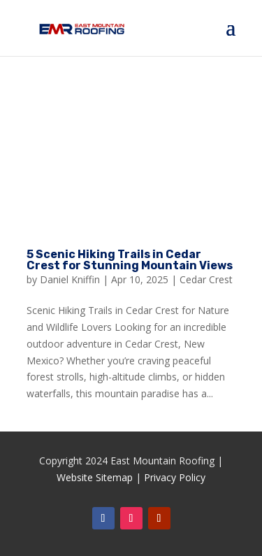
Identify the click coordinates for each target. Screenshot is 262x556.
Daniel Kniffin (70, 279)
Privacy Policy (174, 477)
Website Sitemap (95, 477)
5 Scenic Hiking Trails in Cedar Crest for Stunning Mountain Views (130, 260)
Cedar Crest (206, 279)
